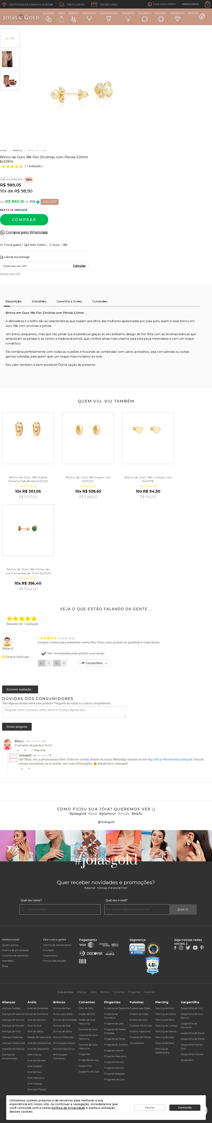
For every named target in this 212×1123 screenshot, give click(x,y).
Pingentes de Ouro (114, 1079)
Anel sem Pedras (37, 1089)
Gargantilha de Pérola (193, 1038)
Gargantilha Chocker (192, 1054)
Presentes (177, 16)
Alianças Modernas (12, 1037)
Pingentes (128, 17)
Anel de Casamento (38, 1048)
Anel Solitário (35, 1066)
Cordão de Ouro (87, 1014)
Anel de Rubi (35, 1025)
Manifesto (8, 960)
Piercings (161, 17)
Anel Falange (35, 1083)
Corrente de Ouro (88, 1029)
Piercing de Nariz (164, 1019)
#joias (92, 814)
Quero (183, 909)
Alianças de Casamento (15, 1014)
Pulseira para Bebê (140, 1008)
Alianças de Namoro (13, 1019)
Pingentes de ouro (89, 1060)
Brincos (73, 17)
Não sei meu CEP (10, 273)
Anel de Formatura (38, 1014)
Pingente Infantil (113, 1050)
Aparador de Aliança (13, 1048)
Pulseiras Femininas (141, 1025)
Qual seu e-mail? (117, 900)
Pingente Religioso (114, 1073)
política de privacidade (68, 1108)
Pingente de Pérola (114, 1038)
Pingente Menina (114, 1062)
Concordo (185, 1107)
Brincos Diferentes (63, 1037)
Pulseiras (144, 17)
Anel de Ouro (35, 1072)
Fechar (149, 1107)
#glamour (107, 814)
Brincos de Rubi (62, 1025)
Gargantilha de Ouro (192, 1008)
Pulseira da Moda (139, 1014)
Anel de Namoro (36, 1019)
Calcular (79, 266)
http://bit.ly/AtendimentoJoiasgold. (170, 759)
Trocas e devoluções (54, 960)
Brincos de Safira (62, 1031)
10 (3, 191)
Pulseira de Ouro (138, 1019)
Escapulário (187, 1060)
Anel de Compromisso (39, 1043)
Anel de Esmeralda (38, 1008)
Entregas (48, 950)
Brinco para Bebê (62, 1014)
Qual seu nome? (31, 900)
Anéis (61, 17)
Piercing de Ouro (164, 1008)
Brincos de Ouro (62, 1008)
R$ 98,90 (23, 191)
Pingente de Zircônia (116, 1044)
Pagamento (50, 955)
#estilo (136, 814)
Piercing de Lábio (164, 1037)
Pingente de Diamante (116, 1008)
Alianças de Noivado (13, 1025)
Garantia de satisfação (15, 955)
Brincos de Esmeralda (65, 1019)
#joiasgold (78, 814)
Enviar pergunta (17, 726)
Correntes (89, 17)
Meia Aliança (35, 1054)
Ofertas (196, 16)
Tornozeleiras (137, 1043)
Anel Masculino (36, 1077)
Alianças (48, 17)
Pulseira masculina (140, 1031)
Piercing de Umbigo (166, 1025)
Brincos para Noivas (64, 1043)
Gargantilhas (109, 16)
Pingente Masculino (115, 1056)
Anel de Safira (35, 1031)
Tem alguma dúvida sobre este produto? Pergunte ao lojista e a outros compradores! (56, 703)
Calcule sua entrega (14, 257)
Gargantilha (85, 1065)
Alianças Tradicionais (13, 1043)
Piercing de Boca (164, 1043)
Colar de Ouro (86, 1008)
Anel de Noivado (37, 1060)
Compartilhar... (94, 663)
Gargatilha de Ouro (89, 1071)
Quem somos (10, 945)
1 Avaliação (34, 166)
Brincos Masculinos (64, 1048)
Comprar (24, 220)
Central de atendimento (57, 945)
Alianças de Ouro (11, 1031)
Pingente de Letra (114, 1023)
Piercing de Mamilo (166, 1031)
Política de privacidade (15, 950)
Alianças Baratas (11, 1008)
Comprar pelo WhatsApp (27, 232)
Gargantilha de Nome (192, 1033)
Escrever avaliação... (20, 689)
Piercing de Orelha (165, 1014)
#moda (124, 814)
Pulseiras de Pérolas (140, 1037)
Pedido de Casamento (39, 1037)
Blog (5, 965)
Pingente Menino (114, 1067)
